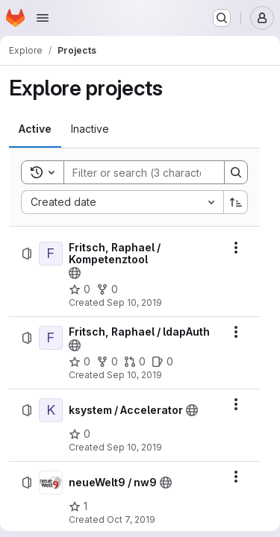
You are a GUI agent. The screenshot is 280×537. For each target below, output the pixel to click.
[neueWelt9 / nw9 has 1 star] (78, 506)
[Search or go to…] (222, 18)
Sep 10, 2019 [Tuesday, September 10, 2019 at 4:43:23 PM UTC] (134, 447)
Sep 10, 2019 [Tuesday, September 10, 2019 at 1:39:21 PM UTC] (134, 374)
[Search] (162, 172)
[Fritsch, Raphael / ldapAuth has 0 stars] (79, 362)
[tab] (35, 129)
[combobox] (122, 202)
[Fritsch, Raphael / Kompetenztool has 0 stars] (79, 289)
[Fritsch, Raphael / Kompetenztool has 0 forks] (107, 289)
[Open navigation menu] (43, 18)
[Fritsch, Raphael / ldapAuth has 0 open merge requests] (135, 362)
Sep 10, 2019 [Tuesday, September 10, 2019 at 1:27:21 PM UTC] (134, 302)
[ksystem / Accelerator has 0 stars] (79, 434)
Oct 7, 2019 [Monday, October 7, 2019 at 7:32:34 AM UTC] (131, 519)
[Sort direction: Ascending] (236, 202)
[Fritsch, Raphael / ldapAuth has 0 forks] (107, 362)
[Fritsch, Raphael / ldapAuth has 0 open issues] (162, 362)
